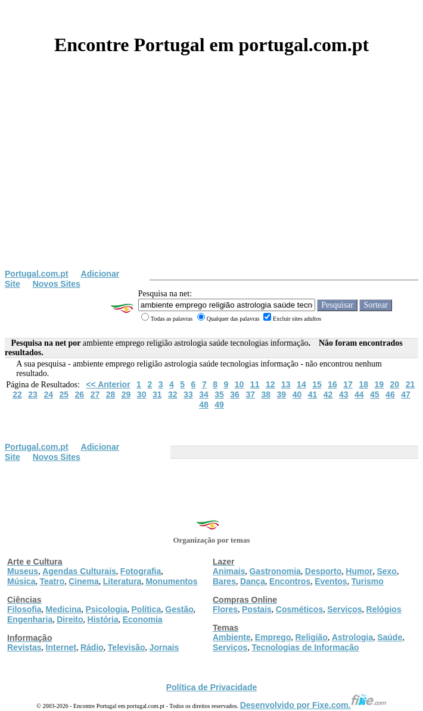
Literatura (122, 581)
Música (21, 581)
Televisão (126, 647)
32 (173, 394)
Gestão (179, 609)
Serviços (344, 609)
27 (95, 394)
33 (188, 394)
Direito (70, 619)
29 (126, 394)
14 (301, 384)
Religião (311, 637)
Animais (229, 571)
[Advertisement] (211, 179)
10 (239, 384)
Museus (22, 571)
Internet (61, 647)
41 (313, 394)
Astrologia (352, 637)
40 (297, 394)
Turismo (368, 581)
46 (390, 394)
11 (255, 384)
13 (286, 384)
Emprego (273, 637)
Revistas (24, 647)
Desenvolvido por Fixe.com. (313, 705)
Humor (359, 571)
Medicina (64, 609)
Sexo (386, 571)
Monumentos (171, 581)
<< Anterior (108, 384)
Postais (257, 609)
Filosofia (24, 609)
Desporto (323, 571)
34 (204, 394)
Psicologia (106, 609)
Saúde (389, 637)
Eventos (331, 581)
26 (80, 394)
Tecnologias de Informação (305, 647)
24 (48, 394)
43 (344, 394)
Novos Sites (56, 284)
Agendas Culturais (79, 571)
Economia (143, 619)
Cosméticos (299, 609)
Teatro (51, 581)
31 (157, 394)
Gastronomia (274, 571)
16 (332, 384)
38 (265, 394)
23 (33, 394)
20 (395, 384)
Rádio (92, 647)
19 (379, 384)
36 (235, 394)
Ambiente (232, 637)
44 (359, 394)
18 (363, 384)
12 (270, 384)
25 (64, 394)
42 (328, 394)
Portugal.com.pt (37, 273)
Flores (225, 609)
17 (348, 384)
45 (375, 394)
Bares (224, 581)
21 (410, 384)
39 (282, 394)
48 (204, 404)
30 (142, 394)
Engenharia (29, 619)
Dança (252, 581)
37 (250, 394)
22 (17, 394)
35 (219, 394)
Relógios (384, 609)
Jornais (164, 647)
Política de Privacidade (211, 687)
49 (219, 404)
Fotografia (140, 571)
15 (317, 384)
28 (111, 394)
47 (405, 394)
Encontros (289, 581)
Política (146, 609)
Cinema (84, 581)
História (103, 619)
